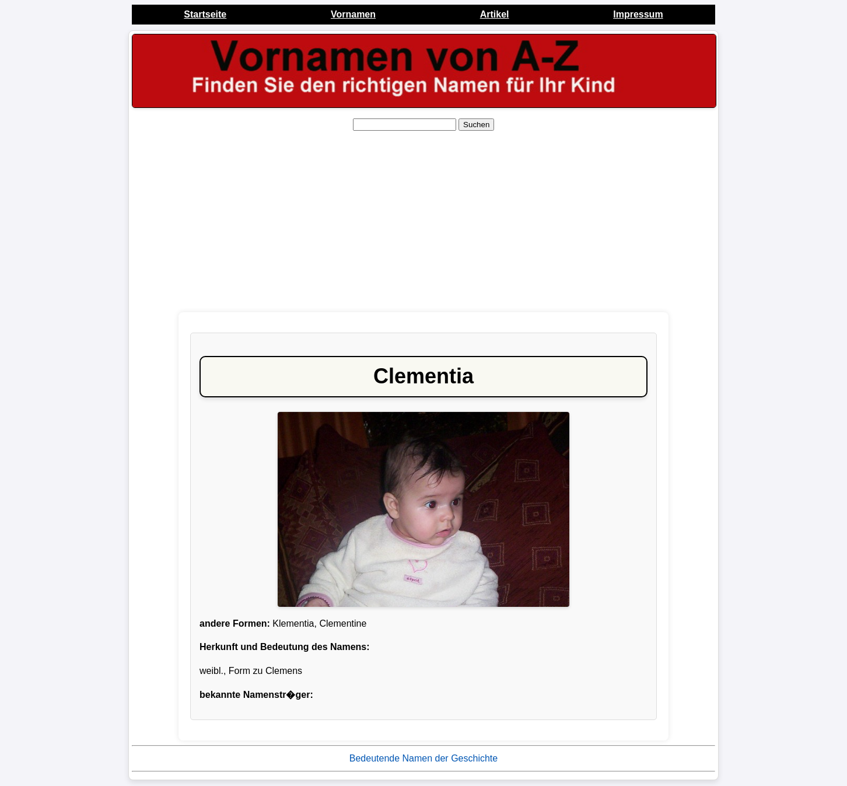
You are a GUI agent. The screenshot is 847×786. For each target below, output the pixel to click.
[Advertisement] (423, 221)
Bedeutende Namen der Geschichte (423, 758)
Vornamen (353, 14)
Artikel (494, 14)
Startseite (205, 14)
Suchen (476, 124)
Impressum (638, 14)
